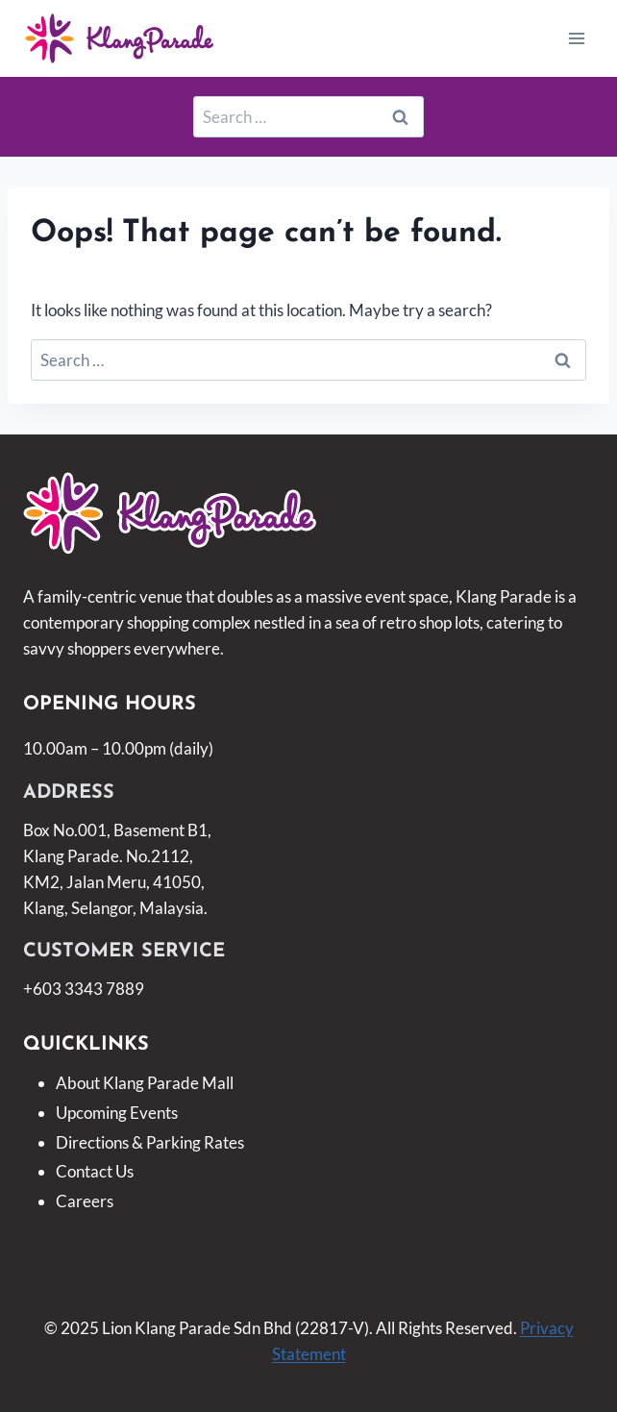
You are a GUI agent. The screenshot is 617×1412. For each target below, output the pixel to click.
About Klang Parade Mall (145, 1083)
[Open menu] (576, 38)
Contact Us (95, 1171)
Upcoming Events (117, 1112)
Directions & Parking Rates (150, 1142)
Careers (84, 1201)
